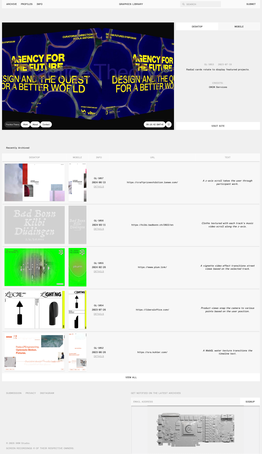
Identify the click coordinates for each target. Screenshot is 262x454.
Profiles (27, 4)
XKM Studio (22, 443)
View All (131, 377)
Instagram (47, 393)
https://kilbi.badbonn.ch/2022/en (152, 224)
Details (99, 186)
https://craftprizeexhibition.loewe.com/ (152, 182)
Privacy (31, 393)
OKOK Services (218, 87)
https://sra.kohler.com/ (152, 352)
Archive (11, 4)
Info (39, 4)
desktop (197, 26)
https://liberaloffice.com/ (152, 309)
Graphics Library (131, 4)
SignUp (250, 401)
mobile (239, 26)
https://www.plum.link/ (152, 267)
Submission (13, 393)
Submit (251, 4)
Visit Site (218, 125)
